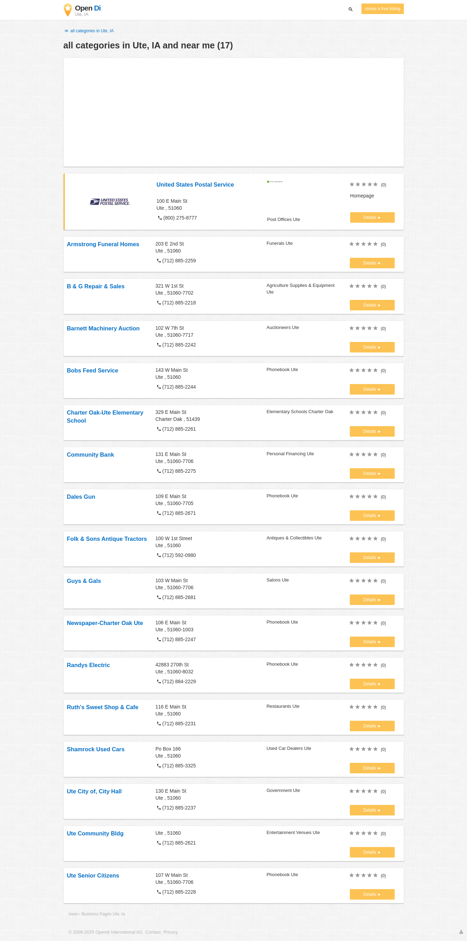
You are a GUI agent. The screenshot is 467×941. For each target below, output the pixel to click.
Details (370, 217)
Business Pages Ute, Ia (103, 914)
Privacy (171, 932)
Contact (152, 932)
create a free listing (382, 8)
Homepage (362, 196)
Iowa (73, 914)
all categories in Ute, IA (89, 30)
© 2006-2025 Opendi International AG (106, 932)
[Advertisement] (233, 112)
